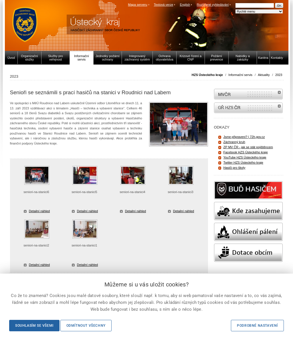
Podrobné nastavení (257, 326)
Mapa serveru (137, 4)
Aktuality (264, 75)
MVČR (248, 94)
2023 (278, 75)
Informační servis (240, 75)
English (185, 4)
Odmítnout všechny (86, 326)
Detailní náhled (39, 211)
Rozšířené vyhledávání (213, 4)
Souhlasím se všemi (34, 326)
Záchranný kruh (234, 142)
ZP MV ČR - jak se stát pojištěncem (248, 147)
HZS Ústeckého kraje (207, 75)
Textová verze (163, 4)
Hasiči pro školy (234, 167)
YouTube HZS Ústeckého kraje (244, 157)
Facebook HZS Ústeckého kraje (245, 152)
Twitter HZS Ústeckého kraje (243, 162)
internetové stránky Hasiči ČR (248, 108)
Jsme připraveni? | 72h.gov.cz (244, 137)
